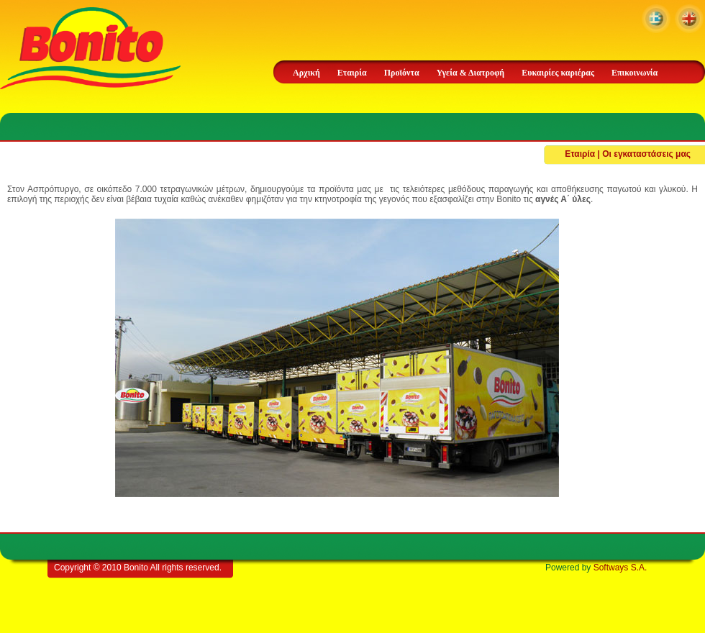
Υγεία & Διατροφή (470, 73)
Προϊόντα (401, 73)
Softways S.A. (620, 568)
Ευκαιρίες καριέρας (558, 73)
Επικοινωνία (634, 73)
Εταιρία (352, 73)
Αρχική (306, 73)
